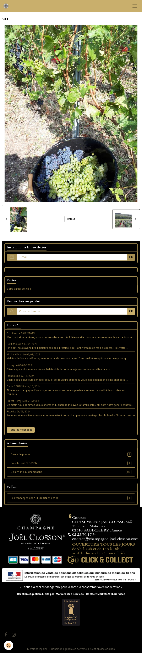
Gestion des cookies (102, 649)
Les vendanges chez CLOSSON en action (71, 498)
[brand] (7, 6)
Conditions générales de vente (69, 649)
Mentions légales (37, 649)
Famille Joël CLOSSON (71, 463)
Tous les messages (20, 429)
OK (131, 257)
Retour (71, 219)
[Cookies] (8, 645)
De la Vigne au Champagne (71, 472)
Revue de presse (71, 454)
